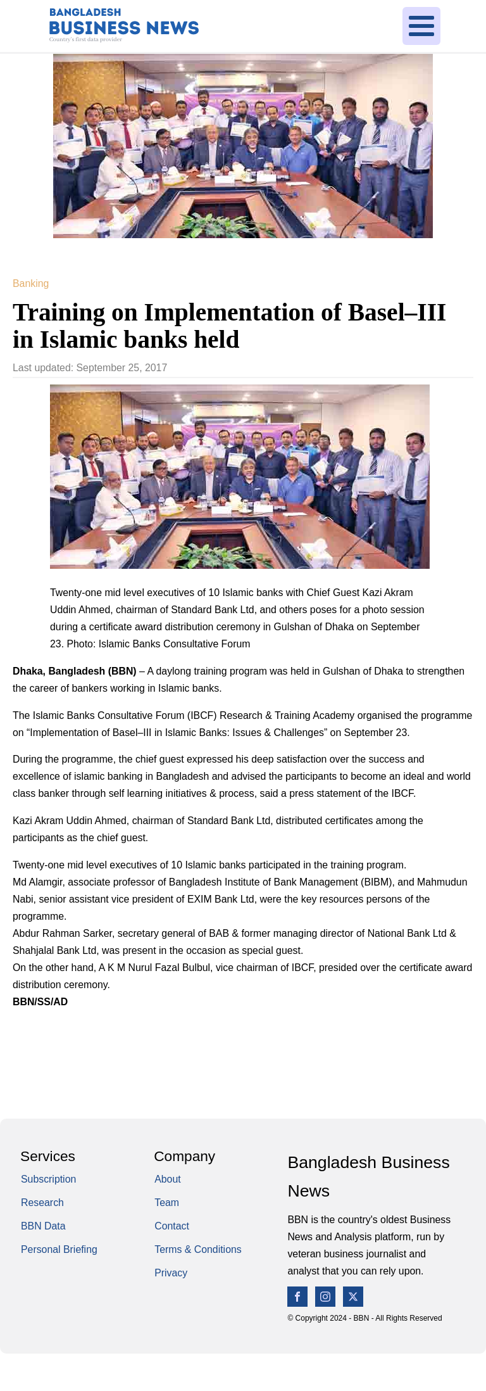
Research (42, 1202)
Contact (171, 1226)
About (167, 1179)
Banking (31, 283)
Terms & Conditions (198, 1249)
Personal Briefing (59, 1249)
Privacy (170, 1272)
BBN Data (43, 1226)
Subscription (48, 1179)
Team (166, 1202)
